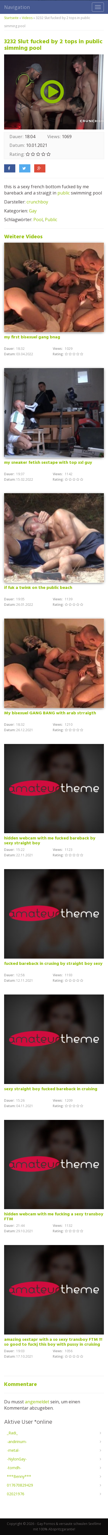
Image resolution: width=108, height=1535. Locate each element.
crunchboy (37, 202)
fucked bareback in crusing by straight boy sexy (53, 963)
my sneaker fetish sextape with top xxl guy (48, 462)
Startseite (11, 18)
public (63, 193)
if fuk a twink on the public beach (38, 587)
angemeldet (37, 1402)
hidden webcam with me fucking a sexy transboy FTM (53, 1217)
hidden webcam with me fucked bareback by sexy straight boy (49, 841)
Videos (27, 18)
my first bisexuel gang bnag (32, 337)
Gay (33, 211)
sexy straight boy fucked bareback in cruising (50, 1089)
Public (51, 220)
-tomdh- (14, 1467)
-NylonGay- (17, 1459)
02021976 (15, 1493)
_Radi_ (12, 1432)
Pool (38, 220)
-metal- (13, 1450)
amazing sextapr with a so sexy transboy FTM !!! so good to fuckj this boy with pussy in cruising (53, 1342)
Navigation (17, 7)
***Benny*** (19, 1476)
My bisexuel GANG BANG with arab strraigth (50, 713)
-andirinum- (17, 1441)
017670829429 (20, 1485)
